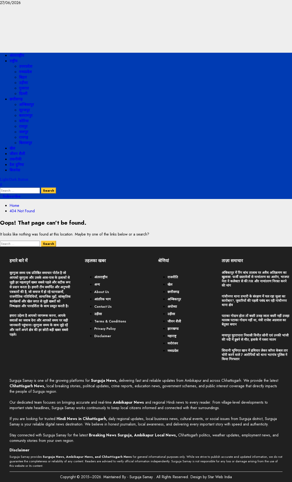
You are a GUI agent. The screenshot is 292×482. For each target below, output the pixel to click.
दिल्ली (23, 93)
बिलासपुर (25, 143)
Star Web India (220, 477)
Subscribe (10, 196)
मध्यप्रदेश (25, 72)
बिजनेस (15, 170)
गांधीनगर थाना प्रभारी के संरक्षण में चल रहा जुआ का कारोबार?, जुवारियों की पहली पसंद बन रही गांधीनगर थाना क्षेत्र (254, 300)
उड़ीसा (23, 82)
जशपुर (23, 132)
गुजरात (24, 88)
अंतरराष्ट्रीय (17, 55)
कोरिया (24, 121)
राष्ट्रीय (13, 61)
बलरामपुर (26, 115)
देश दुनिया (17, 164)
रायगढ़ (23, 137)
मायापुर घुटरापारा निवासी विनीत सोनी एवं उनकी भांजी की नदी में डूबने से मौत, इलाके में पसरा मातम (255, 337)
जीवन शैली (17, 153)
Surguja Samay (141, 477)
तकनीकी (15, 159)
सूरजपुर (24, 110)
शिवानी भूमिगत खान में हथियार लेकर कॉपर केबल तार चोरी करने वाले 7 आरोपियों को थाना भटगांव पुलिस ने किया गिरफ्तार (255, 354)
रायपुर (23, 126)
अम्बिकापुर (26, 104)
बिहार (23, 77)
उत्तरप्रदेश (25, 66)
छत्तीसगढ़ (16, 99)
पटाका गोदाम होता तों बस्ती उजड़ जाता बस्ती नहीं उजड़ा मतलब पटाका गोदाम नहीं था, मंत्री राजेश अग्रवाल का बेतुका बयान (255, 320)
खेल (12, 148)
